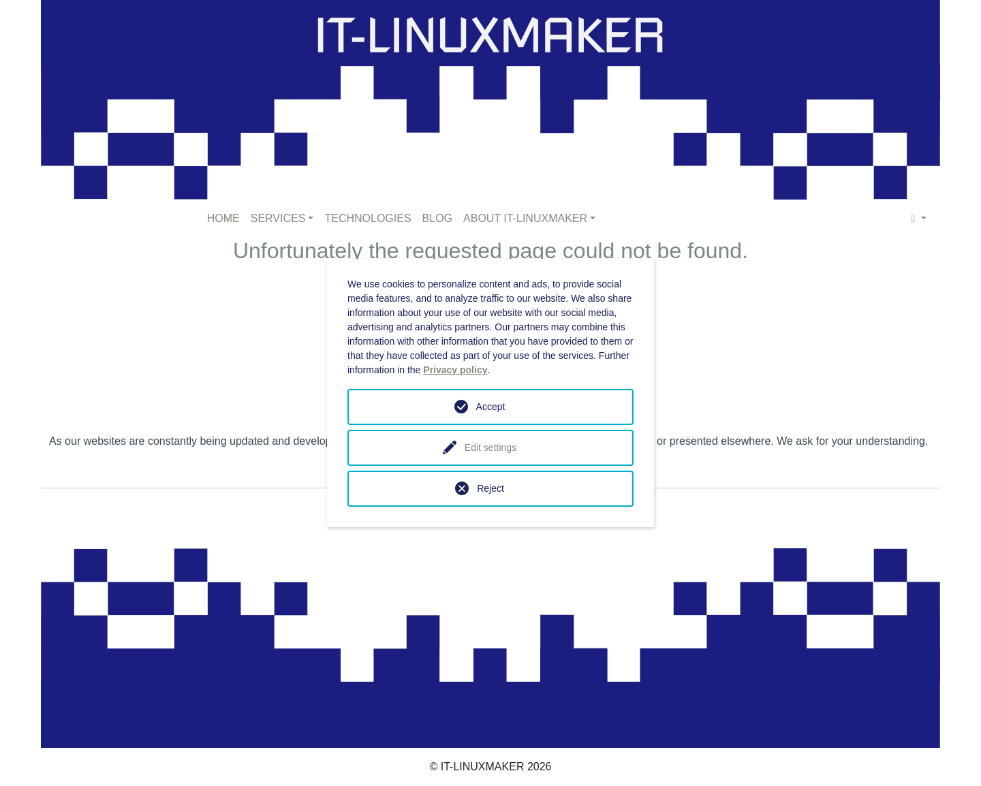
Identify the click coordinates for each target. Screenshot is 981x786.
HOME (223, 218)
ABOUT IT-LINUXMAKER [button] (525, 218)
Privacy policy (455, 369)
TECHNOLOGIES (367, 218)
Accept (490, 406)
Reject (490, 488)
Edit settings (490, 447)
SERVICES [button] (278, 218)
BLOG (437, 218)
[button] (919, 218)
